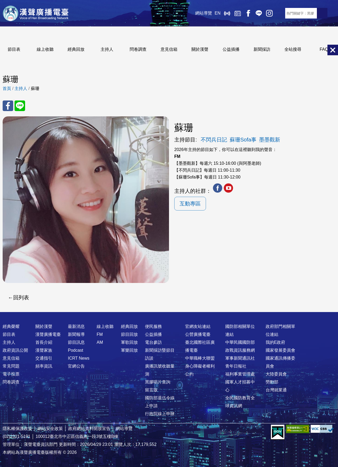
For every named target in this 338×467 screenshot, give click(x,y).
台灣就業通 (276, 390)
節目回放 (129, 334)
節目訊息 (76, 342)
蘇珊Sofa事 (243, 140)
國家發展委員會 (280, 350)
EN (217, 13)
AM (100, 342)
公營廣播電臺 (197, 334)
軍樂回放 (129, 350)
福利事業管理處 (240, 374)
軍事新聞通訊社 (240, 358)
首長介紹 (43, 342)
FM (100, 334)
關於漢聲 (199, 49)
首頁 (7, 88)
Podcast (75, 350)
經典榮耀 (11, 326)
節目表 (14, 49)
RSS (280, 13)
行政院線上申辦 (160, 413)
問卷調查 (138, 49)
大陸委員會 (276, 374)
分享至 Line (20, 105)
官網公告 (76, 366)
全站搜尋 (292, 49)
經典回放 (237, 13)
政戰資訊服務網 (240, 350)
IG (269, 13)
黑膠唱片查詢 (157, 382)
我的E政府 (275, 342)
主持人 (107, 49)
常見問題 (11, 366)
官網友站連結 (197, 326)
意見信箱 (169, 49)
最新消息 (76, 326)
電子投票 (11, 374)
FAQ (324, 49)
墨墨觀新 (269, 140)
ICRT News (78, 358)
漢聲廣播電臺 (36, 13)
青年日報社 (235, 366)
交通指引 (43, 358)
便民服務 (153, 326)
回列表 (21, 297)
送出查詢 (322, 13)
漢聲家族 (43, 350)
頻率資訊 (43, 366)
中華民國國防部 (240, 342)
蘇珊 (35, 88)
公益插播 (231, 49)
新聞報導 (76, 334)
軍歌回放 (129, 342)
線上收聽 (227, 13)
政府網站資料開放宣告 (89, 428)
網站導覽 (203, 13)
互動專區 (190, 204)
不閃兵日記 (214, 140)
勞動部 (272, 382)
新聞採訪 (261, 49)
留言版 (151, 390)
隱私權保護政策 (17, 428)
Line (258, 13)
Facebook (248, 13)
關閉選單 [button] (332, 50)
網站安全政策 (50, 428)
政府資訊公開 (15, 350)
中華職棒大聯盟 (200, 358)
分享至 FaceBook (8, 105)
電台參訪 (153, 342)
